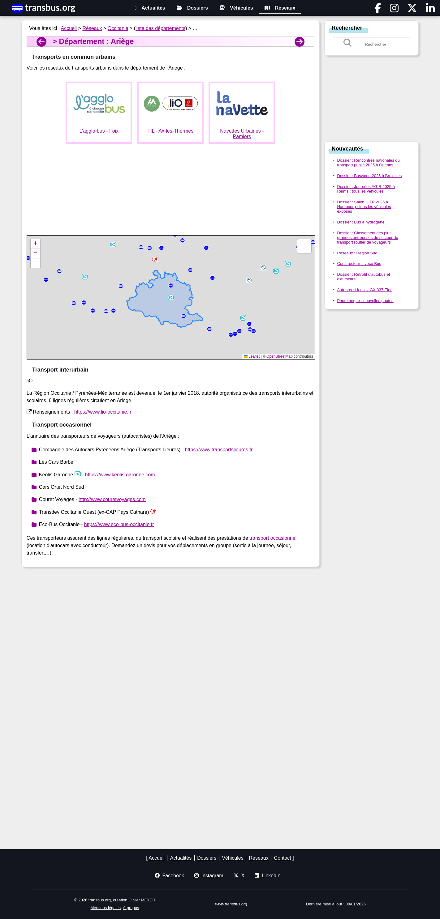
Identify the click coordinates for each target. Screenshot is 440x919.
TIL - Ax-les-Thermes (170, 131)
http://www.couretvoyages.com (112, 499)
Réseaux (280, 8)
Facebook (169, 875)
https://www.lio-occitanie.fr (103, 412)
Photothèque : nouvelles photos (365, 300)
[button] (276, 271)
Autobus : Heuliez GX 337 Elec (364, 289)
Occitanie (118, 28)
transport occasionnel (272, 538)
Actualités (150, 8)
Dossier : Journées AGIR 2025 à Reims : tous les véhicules (366, 189)
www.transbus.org (231, 904)
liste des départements (160, 28)
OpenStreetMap (279, 356)
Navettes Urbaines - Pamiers (242, 133)
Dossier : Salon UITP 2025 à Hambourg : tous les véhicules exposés (364, 207)
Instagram (208, 875)
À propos (131, 907)
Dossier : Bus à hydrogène (360, 222)
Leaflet (252, 356)
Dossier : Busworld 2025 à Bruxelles (369, 175)
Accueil (69, 28)
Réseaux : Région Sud (357, 253)
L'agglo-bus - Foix (99, 131)
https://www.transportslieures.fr (218, 449)
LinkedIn (267, 875)
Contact (282, 858)
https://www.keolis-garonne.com (120, 474)
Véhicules (236, 8)
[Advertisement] (170, 192)
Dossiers (192, 8)
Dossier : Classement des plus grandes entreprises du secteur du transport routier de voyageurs (367, 238)
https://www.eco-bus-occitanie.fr (119, 524)
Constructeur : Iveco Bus (359, 263)
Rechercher (347, 28)
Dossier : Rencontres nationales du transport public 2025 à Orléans (368, 162)
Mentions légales (106, 907)
